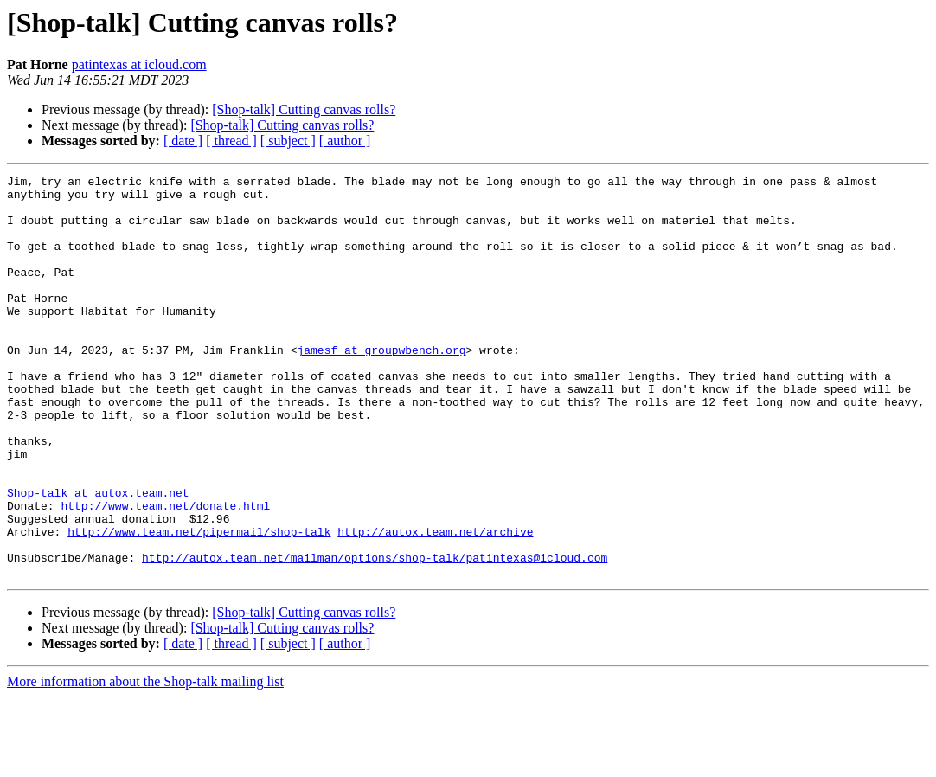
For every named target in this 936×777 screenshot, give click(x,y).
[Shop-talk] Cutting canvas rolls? (303, 109)
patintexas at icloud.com (139, 64)
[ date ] (182, 140)
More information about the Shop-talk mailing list (145, 762)
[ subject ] (288, 140)
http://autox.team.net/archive (435, 604)
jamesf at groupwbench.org (381, 386)
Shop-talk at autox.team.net (98, 557)
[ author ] (345, 140)
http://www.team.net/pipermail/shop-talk (198, 604)
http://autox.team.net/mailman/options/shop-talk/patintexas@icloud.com (374, 635)
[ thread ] (231, 140)
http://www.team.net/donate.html (165, 573)
